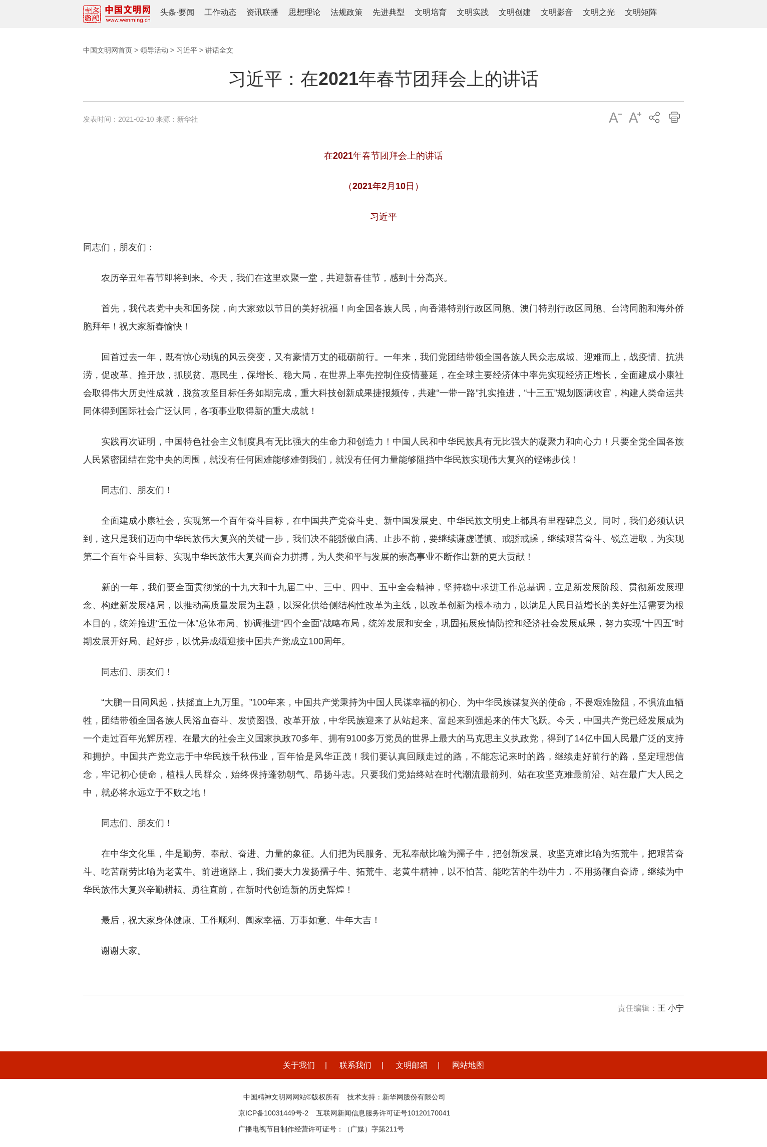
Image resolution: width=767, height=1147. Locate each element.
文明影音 (557, 12)
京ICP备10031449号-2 (273, 1113)
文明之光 (599, 12)
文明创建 (515, 12)
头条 (168, 12)
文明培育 (431, 12)
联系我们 (355, 1065)
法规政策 (346, 12)
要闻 (186, 12)
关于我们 (299, 1065)
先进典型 (388, 12)
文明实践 (473, 12)
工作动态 (220, 12)
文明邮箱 (412, 1065)
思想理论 (304, 12)
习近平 (186, 50)
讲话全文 (219, 50)
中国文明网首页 (107, 50)
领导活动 (154, 50)
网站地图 (468, 1065)
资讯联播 (262, 12)
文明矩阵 (641, 12)
